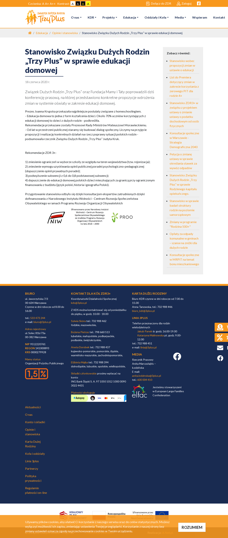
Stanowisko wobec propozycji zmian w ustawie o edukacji (182, 65)
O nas (75, 17)
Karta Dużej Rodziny (33, 444)
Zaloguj (184, 4)
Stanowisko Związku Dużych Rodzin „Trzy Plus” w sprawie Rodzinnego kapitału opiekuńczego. (183, 184)
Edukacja (129, 17)
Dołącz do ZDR (158, 4)
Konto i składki (35, 422)
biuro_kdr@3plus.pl (143, 310)
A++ (53, 3)
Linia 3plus (32, 461)
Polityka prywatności (33, 478)
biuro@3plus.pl (42, 322)
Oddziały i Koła (155, 17)
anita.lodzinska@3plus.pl (146, 375)
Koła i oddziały (35, 453)
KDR (91, 17)
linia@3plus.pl (149, 347)
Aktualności (33, 407)
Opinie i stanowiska (65, 33)
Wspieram (199, 17)
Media (179, 17)
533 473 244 (37, 318)
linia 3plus (140, 318)
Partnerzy (31, 468)
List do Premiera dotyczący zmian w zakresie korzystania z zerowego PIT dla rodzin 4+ (184, 86)
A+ (47, 3)
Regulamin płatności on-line (36, 490)
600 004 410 (144, 379)
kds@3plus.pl (79, 302)
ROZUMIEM (191, 527)
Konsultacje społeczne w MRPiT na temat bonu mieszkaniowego (184, 259)
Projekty (108, 17)
